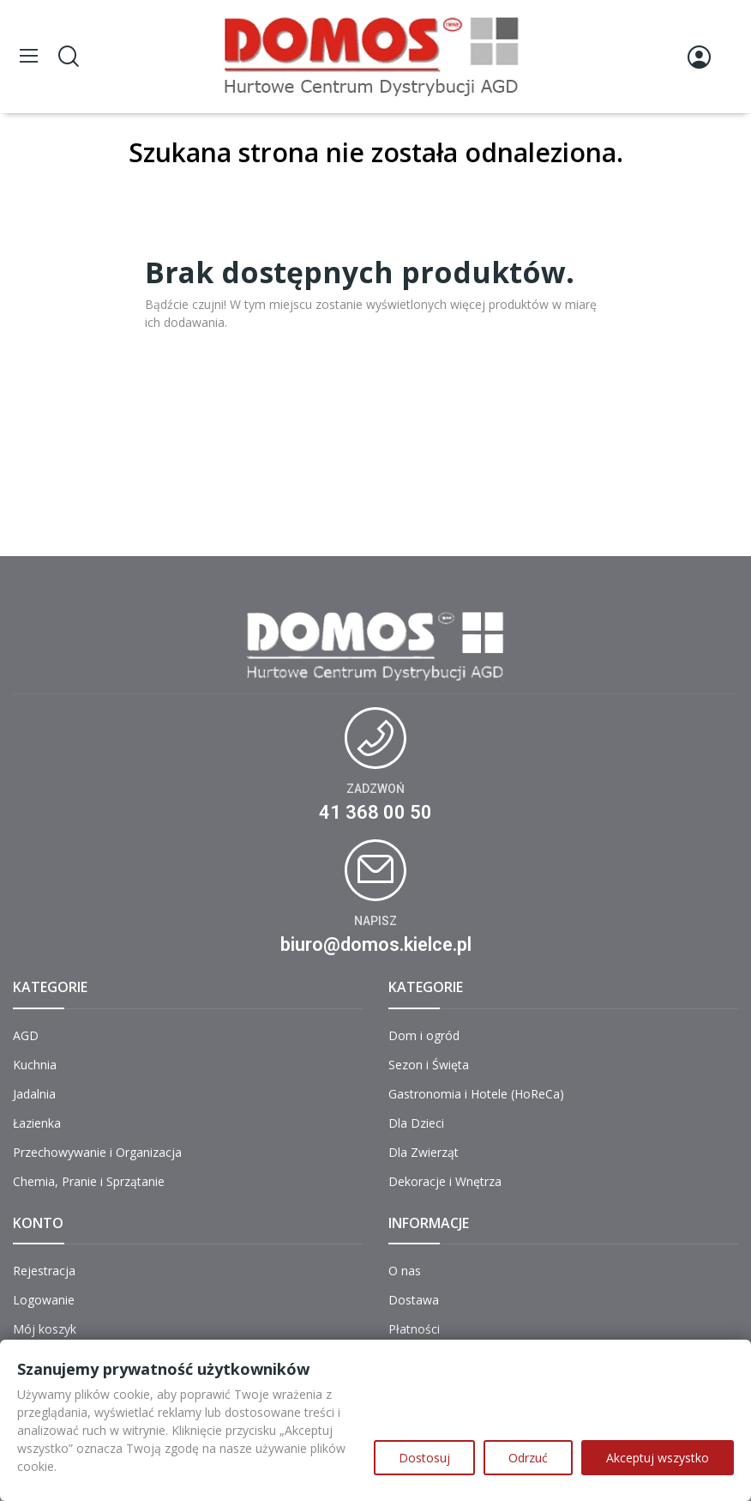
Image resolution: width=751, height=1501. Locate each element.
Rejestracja (44, 1270)
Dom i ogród (424, 1035)
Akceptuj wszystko (657, 1458)
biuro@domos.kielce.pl (376, 944)
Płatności (414, 1329)
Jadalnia (34, 1094)
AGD (26, 1035)
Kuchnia (35, 1064)
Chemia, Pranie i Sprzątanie (89, 1181)
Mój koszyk (44, 1329)
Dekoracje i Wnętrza (445, 1181)
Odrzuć (528, 1458)
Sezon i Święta (428, 1064)
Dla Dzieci (416, 1123)
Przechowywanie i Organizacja (97, 1152)
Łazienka (37, 1123)
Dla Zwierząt (423, 1152)
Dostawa (413, 1300)
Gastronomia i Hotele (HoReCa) (476, 1094)
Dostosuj (424, 1458)
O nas (404, 1270)
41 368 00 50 (375, 812)
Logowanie (44, 1300)
